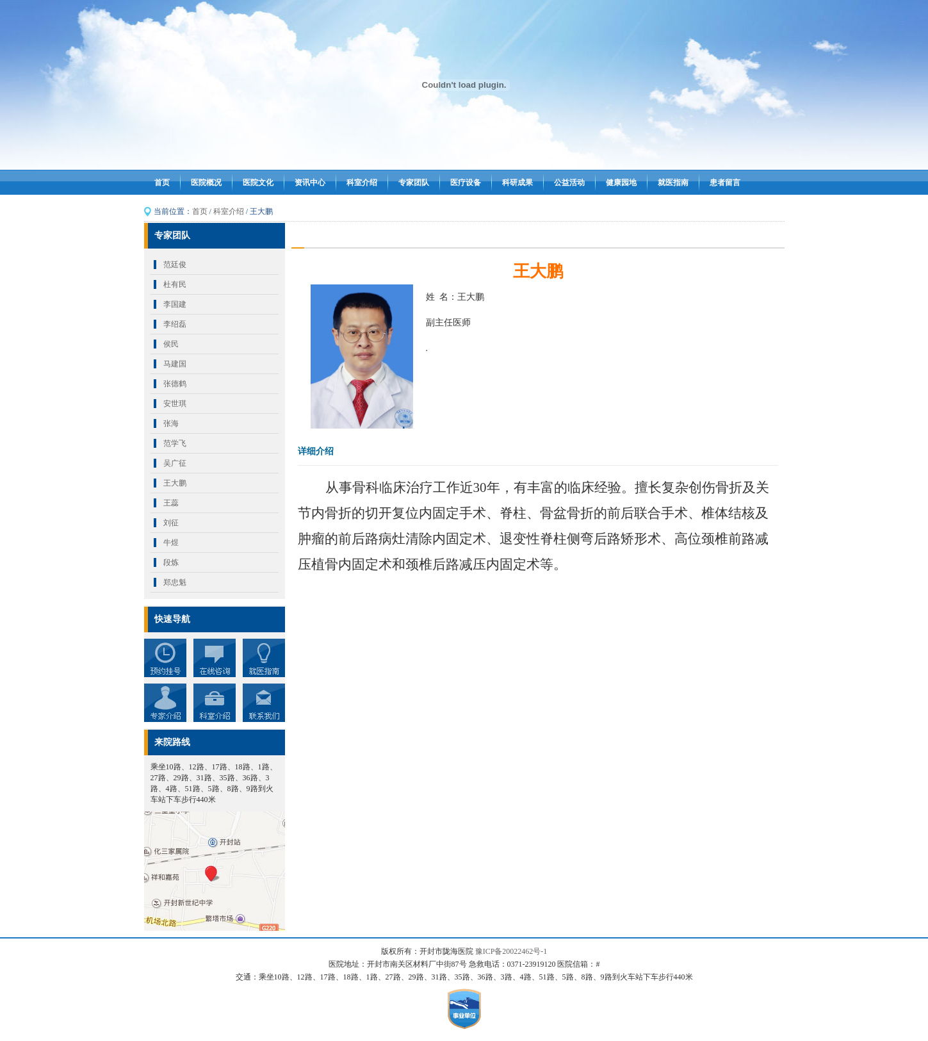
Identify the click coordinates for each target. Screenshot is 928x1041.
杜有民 (174, 284)
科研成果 (517, 182)
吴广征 (174, 463)
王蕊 (171, 502)
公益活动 (569, 182)
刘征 (171, 522)
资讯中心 (310, 182)
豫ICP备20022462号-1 (511, 951)
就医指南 (673, 182)
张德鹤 (174, 383)
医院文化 (258, 182)
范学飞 (174, 443)
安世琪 (174, 403)
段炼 (171, 562)
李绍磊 (174, 324)
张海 (171, 423)
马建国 (174, 363)
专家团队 (413, 182)
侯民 (171, 344)
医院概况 (206, 182)
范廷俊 (174, 264)
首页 (162, 182)
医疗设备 (465, 182)
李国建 (174, 304)
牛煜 (171, 542)
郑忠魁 (174, 582)
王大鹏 (174, 483)
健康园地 (621, 182)
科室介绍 (361, 182)
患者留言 (725, 182)
